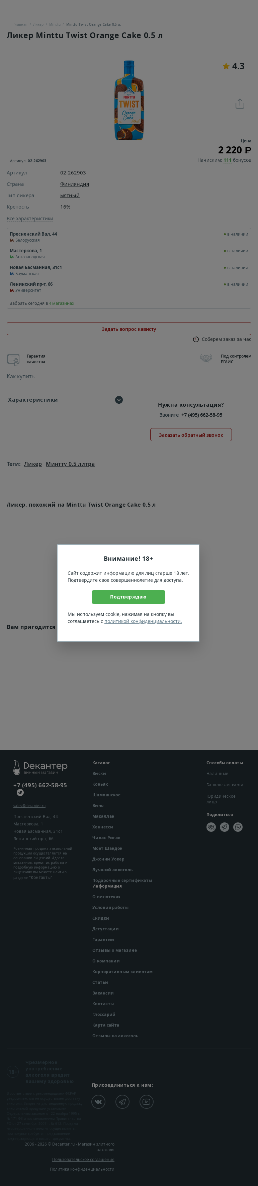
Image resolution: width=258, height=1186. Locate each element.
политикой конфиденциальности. (143, 621)
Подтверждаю (128, 597)
